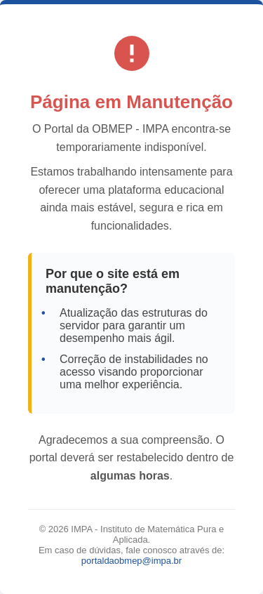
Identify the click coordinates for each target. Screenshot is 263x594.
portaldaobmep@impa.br (131, 560)
